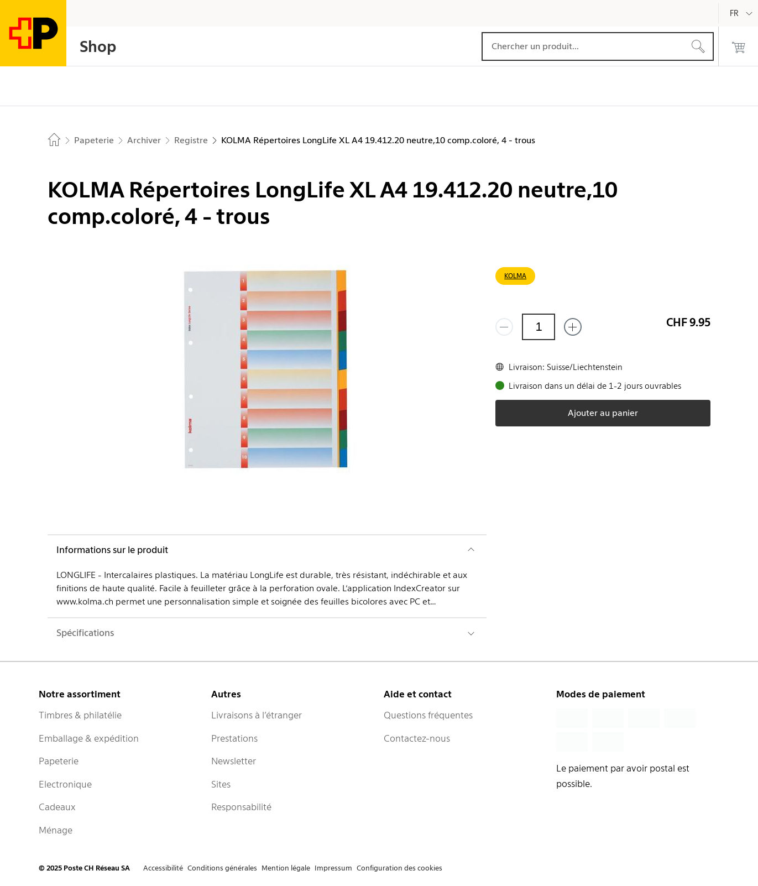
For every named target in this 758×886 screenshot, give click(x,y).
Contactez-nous (417, 738)
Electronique (65, 784)
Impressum (333, 868)
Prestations (234, 738)
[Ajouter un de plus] (573, 327)
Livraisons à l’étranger (256, 715)
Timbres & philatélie (80, 715)
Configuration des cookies (399, 868)
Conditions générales (222, 868)
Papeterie (59, 761)
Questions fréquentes (428, 715)
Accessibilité (163, 868)
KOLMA (515, 276)
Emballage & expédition (89, 738)
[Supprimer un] (504, 327)
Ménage (55, 830)
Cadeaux (57, 806)
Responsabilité (241, 806)
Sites (221, 784)
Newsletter (233, 761)
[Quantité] (538, 327)
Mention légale (286, 868)
